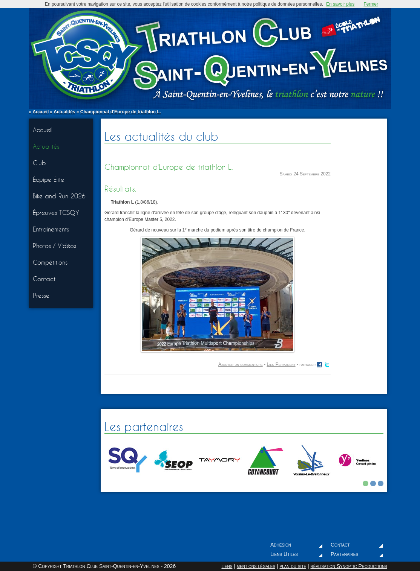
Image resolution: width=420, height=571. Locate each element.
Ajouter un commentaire (240, 364)
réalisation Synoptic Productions (348, 566)
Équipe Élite (48, 179)
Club (39, 162)
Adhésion (280, 545)
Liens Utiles (284, 554)
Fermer (370, 4)
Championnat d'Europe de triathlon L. (120, 111)
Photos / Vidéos (54, 245)
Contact (44, 278)
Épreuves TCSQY (56, 212)
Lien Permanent (281, 364)
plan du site (292, 566)
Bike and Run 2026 (59, 195)
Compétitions (50, 262)
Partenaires (344, 554)
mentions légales (256, 566)
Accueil (41, 111)
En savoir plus (340, 4)
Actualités (64, 111)
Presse (41, 295)
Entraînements (51, 229)
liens (226, 566)
